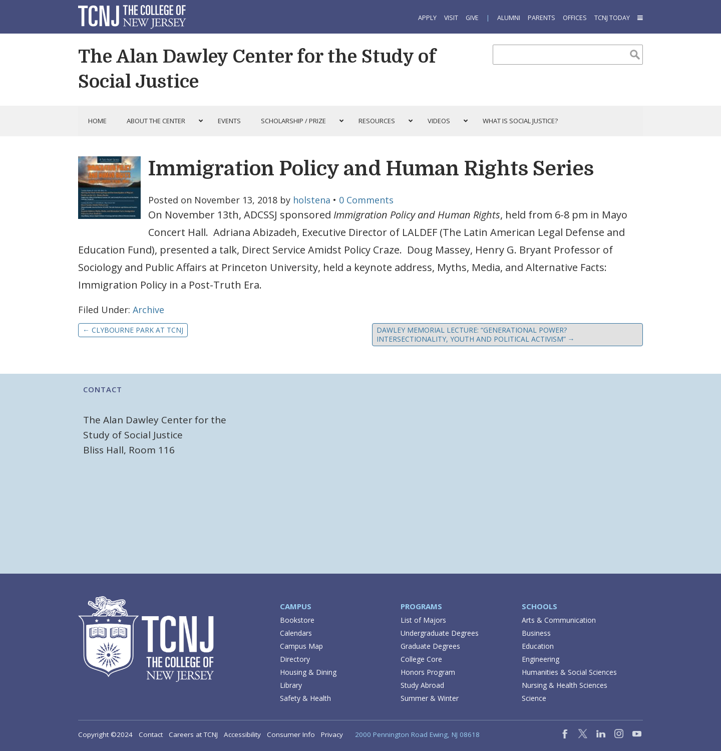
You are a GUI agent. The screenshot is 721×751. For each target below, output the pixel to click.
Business (536, 633)
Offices (575, 18)
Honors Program (428, 672)
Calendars (296, 633)
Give (472, 18)
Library (291, 685)
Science (534, 698)
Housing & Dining (308, 672)
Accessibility (242, 734)
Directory (295, 659)
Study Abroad (422, 685)
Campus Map (301, 646)
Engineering (540, 659)
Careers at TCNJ (193, 734)
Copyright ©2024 (105, 734)
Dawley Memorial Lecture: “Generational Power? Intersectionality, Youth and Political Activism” (476, 334)
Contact (151, 734)
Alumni (508, 18)
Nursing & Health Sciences (564, 685)
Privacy (332, 734)
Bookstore (297, 620)
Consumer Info (291, 734)
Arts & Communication (559, 620)
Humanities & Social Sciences (569, 672)
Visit (451, 18)
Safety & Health (305, 698)
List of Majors (423, 620)
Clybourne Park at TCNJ (133, 330)
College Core (421, 659)
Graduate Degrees (430, 646)
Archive (148, 310)
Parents (541, 18)
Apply (427, 18)
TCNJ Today (612, 18)
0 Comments (366, 200)
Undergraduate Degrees (440, 633)
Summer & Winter (430, 698)
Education (538, 646)
